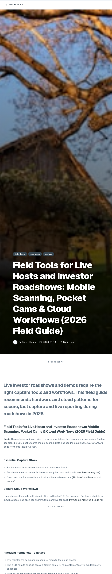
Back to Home (14, 4)
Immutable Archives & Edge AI (85, 500)
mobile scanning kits (88, 472)
